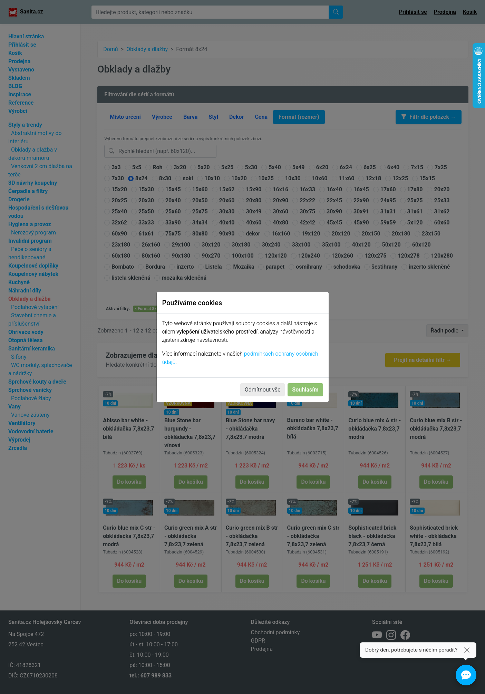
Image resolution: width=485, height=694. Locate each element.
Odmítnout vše (263, 389)
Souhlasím (305, 389)
